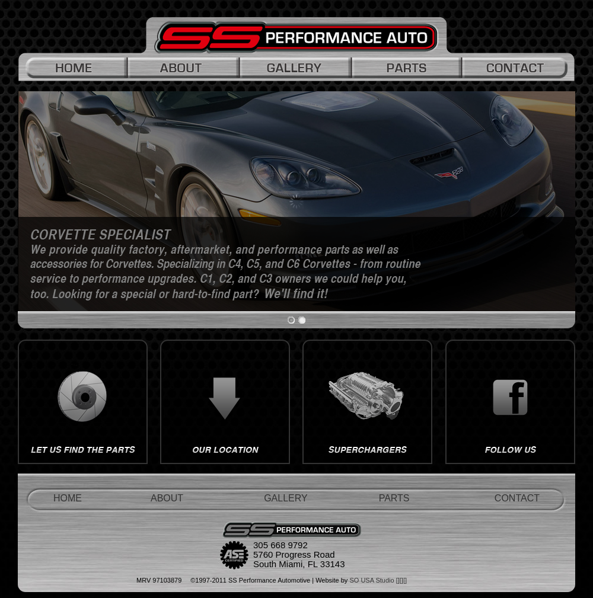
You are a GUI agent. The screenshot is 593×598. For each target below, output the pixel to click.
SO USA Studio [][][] (378, 580)
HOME (67, 498)
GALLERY (286, 498)
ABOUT (167, 498)
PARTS (394, 498)
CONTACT (517, 498)
